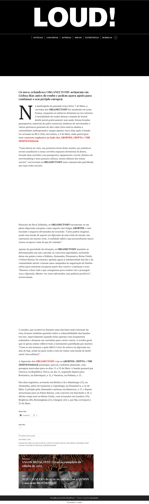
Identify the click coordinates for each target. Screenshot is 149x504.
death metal (61, 443)
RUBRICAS (107, 37)
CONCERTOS (52, 37)
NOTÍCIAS (38, 37)
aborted (23, 443)
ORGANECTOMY (45, 361)
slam (22, 446)
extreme (71, 443)
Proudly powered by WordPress (62, 498)
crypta (51, 443)
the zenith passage (34, 446)
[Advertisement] (74, 56)
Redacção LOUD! (28, 436)
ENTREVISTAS (92, 37)
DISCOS (78, 37)
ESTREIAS (66, 37)
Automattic (94, 498)
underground (50, 446)
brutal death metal (37, 443)
